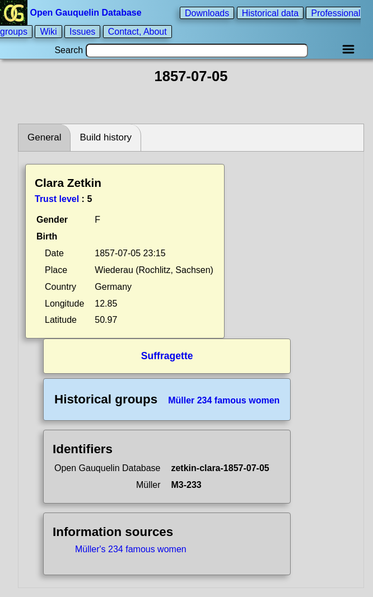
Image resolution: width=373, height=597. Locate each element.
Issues (82, 31)
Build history (106, 137)
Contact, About (137, 31)
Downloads (207, 12)
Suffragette (167, 355)
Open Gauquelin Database (72, 12)
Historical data (270, 12)
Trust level (57, 199)
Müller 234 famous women (223, 400)
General (44, 137)
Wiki (48, 31)
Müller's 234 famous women (130, 549)
